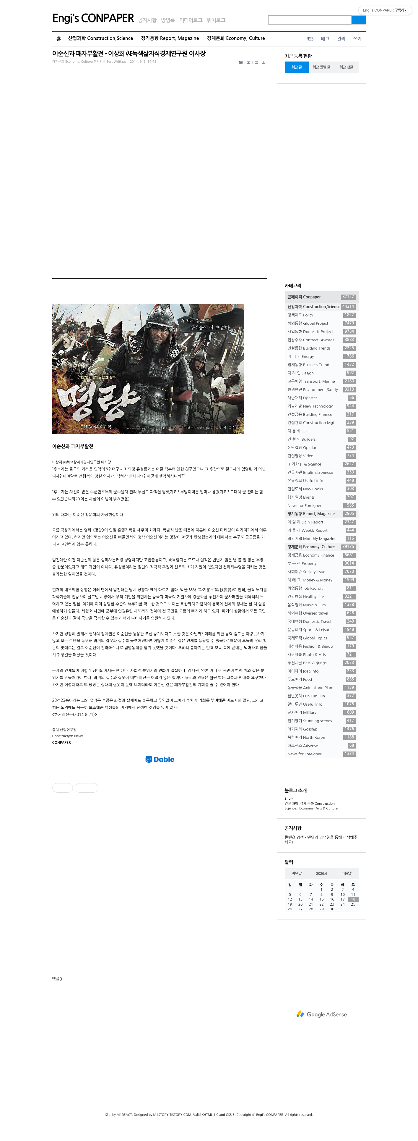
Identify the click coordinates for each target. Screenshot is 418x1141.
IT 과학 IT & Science (322, 464)
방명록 (168, 20)
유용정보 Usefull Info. (322, 481)
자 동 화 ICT (322, 431)
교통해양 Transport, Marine (322, 381)
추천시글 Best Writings (322, 663)
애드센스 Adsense (322, 746)
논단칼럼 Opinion (322, 447)
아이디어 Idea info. (322, 671)
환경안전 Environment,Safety (322, 389)
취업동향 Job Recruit (322, 588)
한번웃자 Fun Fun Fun (322, 696)
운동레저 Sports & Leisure (322, 630)
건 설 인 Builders (322, 439)
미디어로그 (190, 20)
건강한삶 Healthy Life (322, 596)
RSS (309, 39)
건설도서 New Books (322, 489)
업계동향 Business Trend (322, 365)
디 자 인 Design (322, 373)
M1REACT (124, 1114)
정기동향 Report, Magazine (170, 38)
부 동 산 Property (322, 563)
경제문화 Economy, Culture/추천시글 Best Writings (89, 61)
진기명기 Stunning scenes (322, 721)
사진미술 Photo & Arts (322, 654)
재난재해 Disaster (322, 398)
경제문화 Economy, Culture (236, 38)
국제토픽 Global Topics (322, 638)
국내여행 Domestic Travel (322, 621)
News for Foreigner (322, 505)
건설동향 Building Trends (322, 348)
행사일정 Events (322, 497)
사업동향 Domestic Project (322, 331)
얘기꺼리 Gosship (322, 729)
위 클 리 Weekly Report (322, 530)
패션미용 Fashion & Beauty (322, 646)
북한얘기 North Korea (322, 737)
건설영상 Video (322, 456)
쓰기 (357, 39)
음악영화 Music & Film (322, 605)
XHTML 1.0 (209, 1114)
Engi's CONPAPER (93, 18)
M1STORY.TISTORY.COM (172, 1114)
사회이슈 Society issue (322, 572)
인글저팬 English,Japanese (322, 472)
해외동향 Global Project (322, 323)
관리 (341, 39)
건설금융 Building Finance (322, 414)
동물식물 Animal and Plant (322, 688)
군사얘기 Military (322, 712)
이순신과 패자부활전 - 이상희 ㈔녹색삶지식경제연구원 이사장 (129, 54)
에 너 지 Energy (322, 356)
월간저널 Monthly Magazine (322, 539)
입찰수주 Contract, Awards (322, 340)
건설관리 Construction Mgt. (322, 423)
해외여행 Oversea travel (322, 613)
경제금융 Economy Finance (322, 555)
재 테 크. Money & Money (322, 580)
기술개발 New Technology (322, 406)
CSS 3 (230, 1114)
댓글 (55, 979)
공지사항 (147, 20)
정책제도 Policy (322, 315)
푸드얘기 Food (322, 679)
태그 (325, 39)
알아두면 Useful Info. (322, 704)
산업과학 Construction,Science (100, 38)
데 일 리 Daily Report (322, 522)
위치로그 (216, 20)
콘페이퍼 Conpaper (322, 297)
